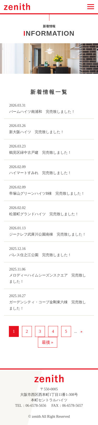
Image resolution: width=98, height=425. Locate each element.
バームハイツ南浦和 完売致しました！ (42, 112)
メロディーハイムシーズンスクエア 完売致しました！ (47, 278)
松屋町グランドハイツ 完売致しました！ (44, 214)
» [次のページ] (81, 332)
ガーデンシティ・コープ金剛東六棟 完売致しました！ (47, 305)
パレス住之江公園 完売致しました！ (40, 255)
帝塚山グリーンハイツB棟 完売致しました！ (47, 193)
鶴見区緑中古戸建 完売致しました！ (40, 153)
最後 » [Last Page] (47, 342)
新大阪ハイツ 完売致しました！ (36, 132)
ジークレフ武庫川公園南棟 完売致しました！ (47, 234)
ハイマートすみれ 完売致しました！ (40, 173)
